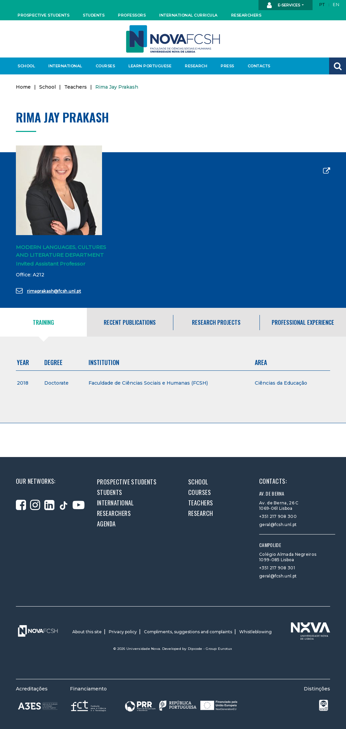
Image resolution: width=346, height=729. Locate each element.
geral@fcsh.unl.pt (278, 524)
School (26, 66)
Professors (132, 15)
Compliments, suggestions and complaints (188, 631)
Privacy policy (123, 631)
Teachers (75, 87)
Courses (105, 66)
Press (227, 66)
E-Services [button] (284, 5)
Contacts (259, 66)
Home (23, 87)
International (65, 66)
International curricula (186, 15)
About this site (87, 631)
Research (196, 66)
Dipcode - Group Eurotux (210, 648)
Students (93, 15)
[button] (337, 66)
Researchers (246, 15)
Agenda (106, 523)
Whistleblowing (255, 631)
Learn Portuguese (149, 66)
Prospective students (42, 15)
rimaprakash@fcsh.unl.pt (48, 290)
